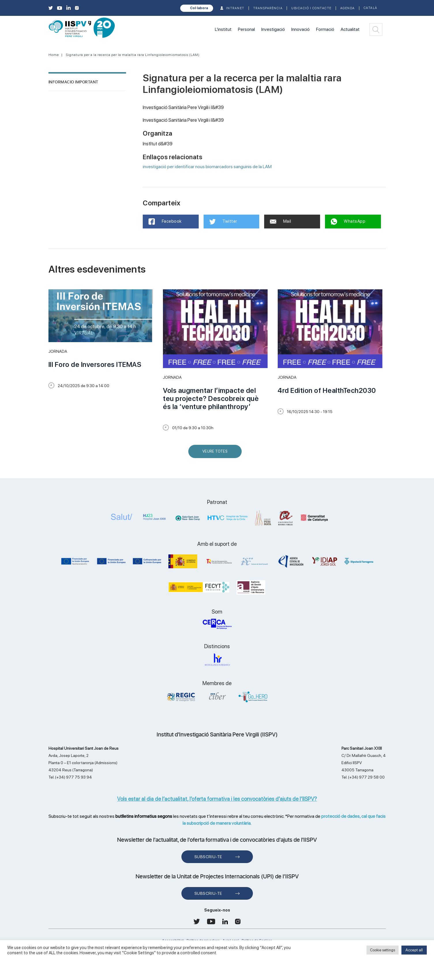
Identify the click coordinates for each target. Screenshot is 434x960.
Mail (280, 221)
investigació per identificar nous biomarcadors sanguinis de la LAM (207, 166)
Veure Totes (216, 453)
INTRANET (235, 8)
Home (53, 55)
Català (370, 8)
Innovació (300, 29)
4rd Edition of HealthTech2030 (327, 390)
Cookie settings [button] (382, 950)
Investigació (273, 29)
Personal (246, 29)
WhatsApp (348, 221)
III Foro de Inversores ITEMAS (95, 364)
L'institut (223, 29)
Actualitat (350, 29)
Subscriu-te (208, 856)
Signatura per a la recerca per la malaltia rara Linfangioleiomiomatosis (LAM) (133, 55)
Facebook (165, 221)
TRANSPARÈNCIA (268, 8)
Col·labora (199, 8)
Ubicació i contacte (311, 8)
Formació (325, 29)
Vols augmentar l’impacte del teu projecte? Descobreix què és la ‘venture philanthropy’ (211, 398)
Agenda (347, 8)
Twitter (223, 221)
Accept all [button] (414, 950)
